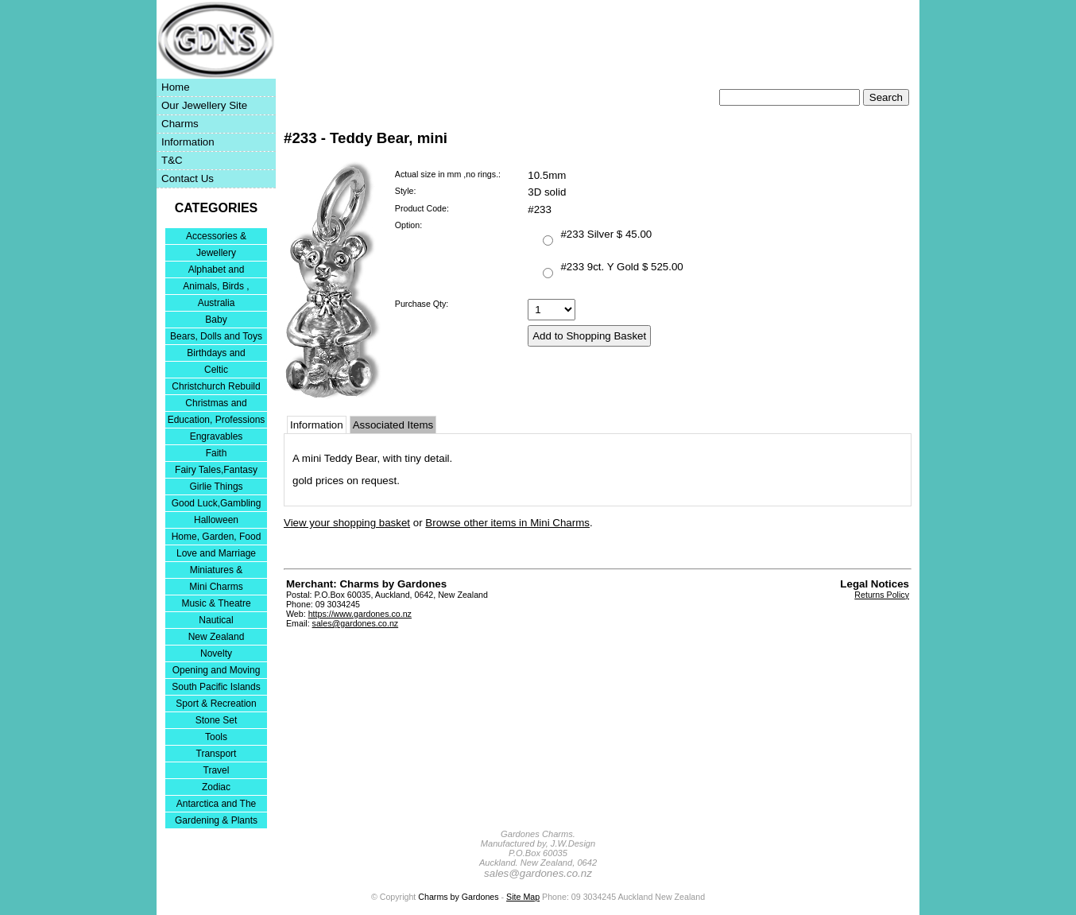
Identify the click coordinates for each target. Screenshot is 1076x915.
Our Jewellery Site (204, 105)
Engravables (216, 436)
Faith (216, 453)
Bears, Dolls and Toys (216, 336)
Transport (216, 753)
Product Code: (422, 208)
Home (175, 87)
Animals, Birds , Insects (216, 287)
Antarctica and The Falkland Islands (216, 805)
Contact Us (187, 178)
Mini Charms (215, 586)
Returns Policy (881, 594)
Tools (216, 736)
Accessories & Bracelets (216, 237)
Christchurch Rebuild (216, 386)
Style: (405, 191)
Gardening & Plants (216, 820)
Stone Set (216, 720)
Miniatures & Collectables (216, 571)
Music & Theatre (215, 603)
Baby (215, 319)
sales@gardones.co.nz (355, 623)
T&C (172, 160)
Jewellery (216, 252)
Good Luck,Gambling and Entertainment (216, 504)
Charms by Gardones (458, 896)
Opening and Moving (216, 670)
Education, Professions (216, 419)
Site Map (523, 896)
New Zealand (216, 636)
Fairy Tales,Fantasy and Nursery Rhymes (216, 471)
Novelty (216, 653)
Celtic (216, 369)
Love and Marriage (216, 553)
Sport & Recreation (216, 703)
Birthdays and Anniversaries (216, 354)
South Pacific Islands (216, 686)
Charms (180, 124)
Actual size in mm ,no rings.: (448, 174)
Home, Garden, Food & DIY (216, 538)
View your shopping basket (347, 523)
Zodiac (216, 787)
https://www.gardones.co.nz (360, 613)
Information (188, 142)
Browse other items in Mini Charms (507, 523)
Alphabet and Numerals (216, 270)
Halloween (216, 519)
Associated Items (393, 425)
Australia (216, 302)
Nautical (216, 620)
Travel (216, 770)
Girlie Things (215, 486)
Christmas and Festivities (215, 404)
